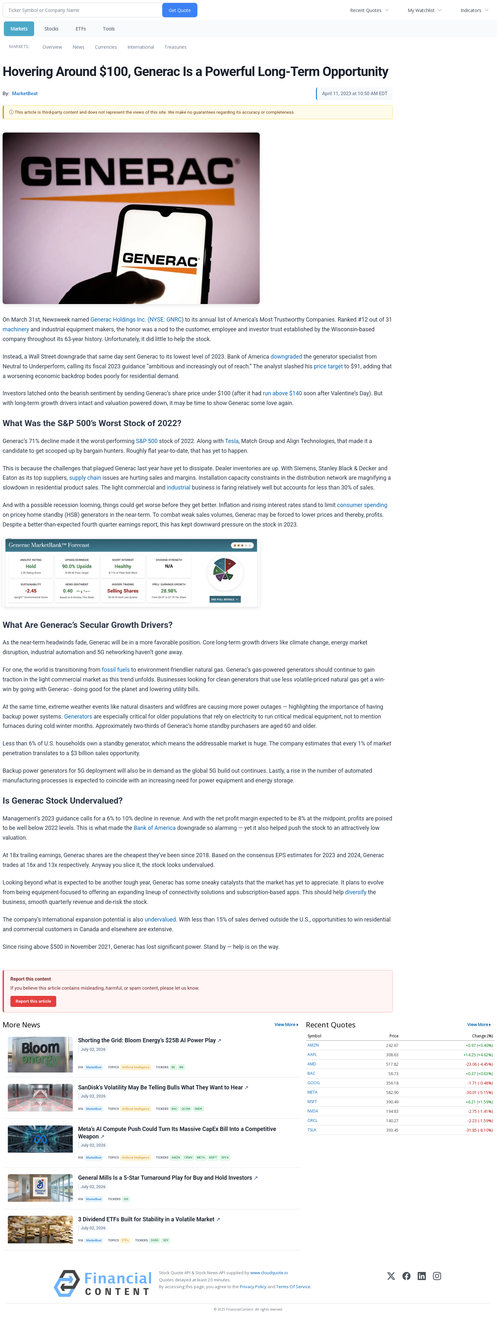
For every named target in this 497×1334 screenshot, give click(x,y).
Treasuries (175, 47)
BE (177, 1067)
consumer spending (362, 505)
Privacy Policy (253, 1298)
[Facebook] (406, 1295)
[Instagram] (437, 1295)
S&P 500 (147, 441)
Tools (109, 29)
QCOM (191, 1111)
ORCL (312, 1120)
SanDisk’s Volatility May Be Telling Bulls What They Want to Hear (164, 1090)
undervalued (160, 919)
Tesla (232, 441)
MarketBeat (95, 1067)
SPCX (233, 1163)
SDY (170, 1251)
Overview (52, 47)
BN (186, 1067)
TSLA (311, 1130)
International (140, 47)
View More (285, 1024)
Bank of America (155, 828)
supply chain (85, 478)
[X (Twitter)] (391, 1295)
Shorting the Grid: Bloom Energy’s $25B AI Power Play (150, 1041)
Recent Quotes (366, 10)
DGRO (158, 1251)
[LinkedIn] (421, 1295)
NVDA (312, 1111)
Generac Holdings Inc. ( (120, 319)
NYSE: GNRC (165, 319)
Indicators (471, 10)
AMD (311, 1064)
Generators (78, 716)
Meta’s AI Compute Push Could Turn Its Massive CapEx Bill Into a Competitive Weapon (178, 1138)
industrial (178, 487)
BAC (179, 1111)
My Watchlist (421, 10)
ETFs (80, 29)
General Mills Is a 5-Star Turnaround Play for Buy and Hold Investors (168, 1185)
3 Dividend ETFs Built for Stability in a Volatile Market (149, 1229)
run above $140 (282, 393)
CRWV (193, 1163)
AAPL (312, 1054)
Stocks (52, 29)
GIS (128, 1207)
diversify (356, 892)
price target (328, 366)
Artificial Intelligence (138, 1067)
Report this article (33, 1001)
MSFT (220, 1163)
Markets (19, 29)
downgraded (286, 356)
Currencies (106, 47)
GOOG (313, 1083)
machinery (16, 329)
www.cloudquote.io (269, 1285)
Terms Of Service (293, 1298)
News (78, 47)
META (207, 1163)
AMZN (180, 1163)
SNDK (204, 1111)
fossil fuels (116, 670)
